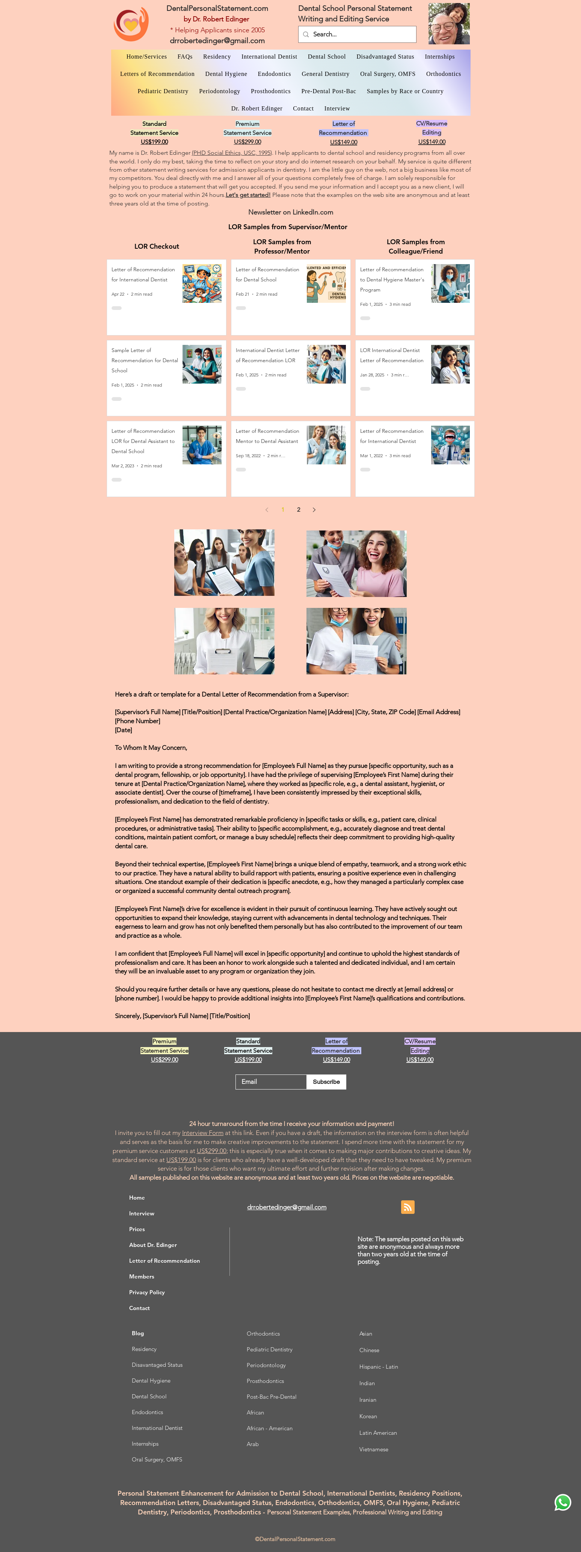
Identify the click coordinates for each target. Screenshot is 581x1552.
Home (137, 1197)
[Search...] (356, 34)
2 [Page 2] (298, 509)
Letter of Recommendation (164, 1260)
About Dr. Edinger (153, 1244)
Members (141, 1276)
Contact (139, 1308)
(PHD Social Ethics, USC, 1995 (231, 152)
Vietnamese (373, 1449)
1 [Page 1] (282, 509)
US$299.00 (211, 1151)
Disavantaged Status (157, 1364)
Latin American (378, 1432)
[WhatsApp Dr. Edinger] (562, 1502)
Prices (137, 1229)
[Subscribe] (326, 1082)
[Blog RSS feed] (408, 1207)
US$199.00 (181, 1160)
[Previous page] (267, 510)
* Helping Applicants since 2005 (217, 30)
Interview (141, 1213)
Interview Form (202, 1132)
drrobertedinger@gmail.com (217, 40)
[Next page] (314, 510)
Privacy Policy (147, 1292)
